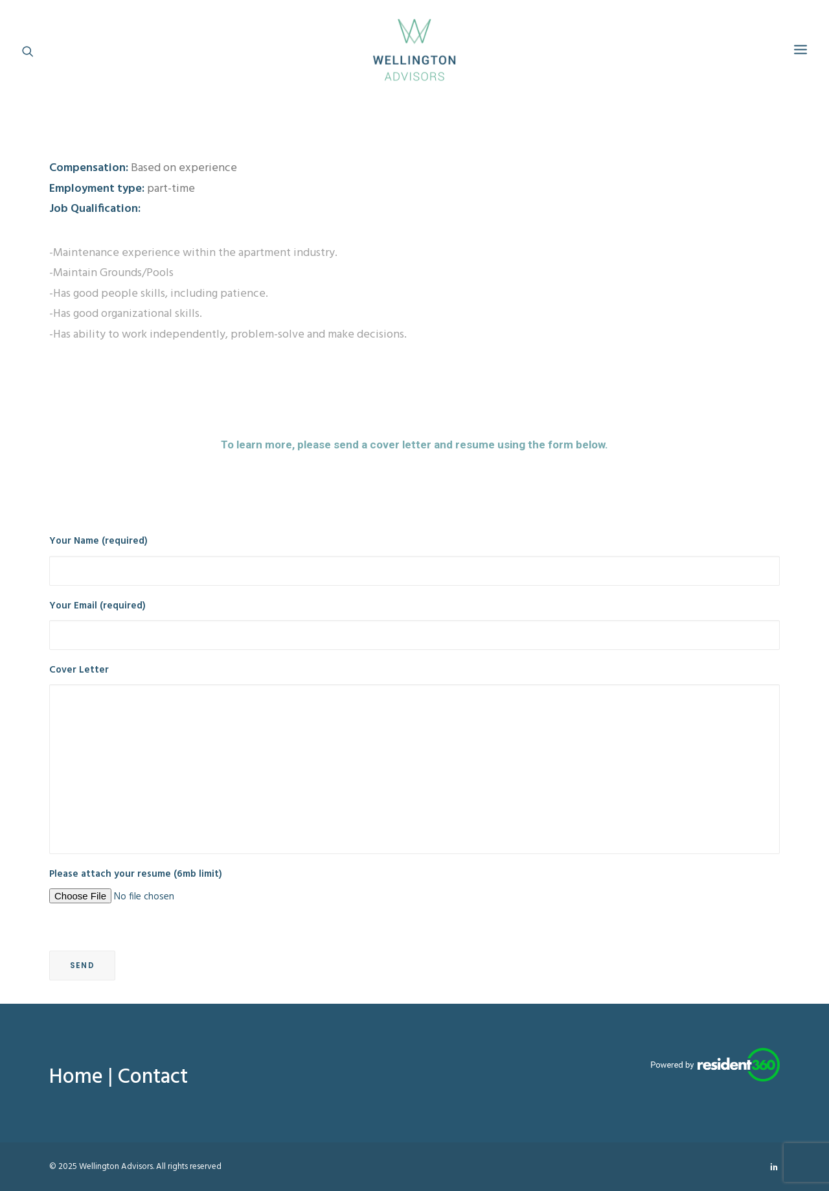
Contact (153, 1077)
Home (76, 1077)
